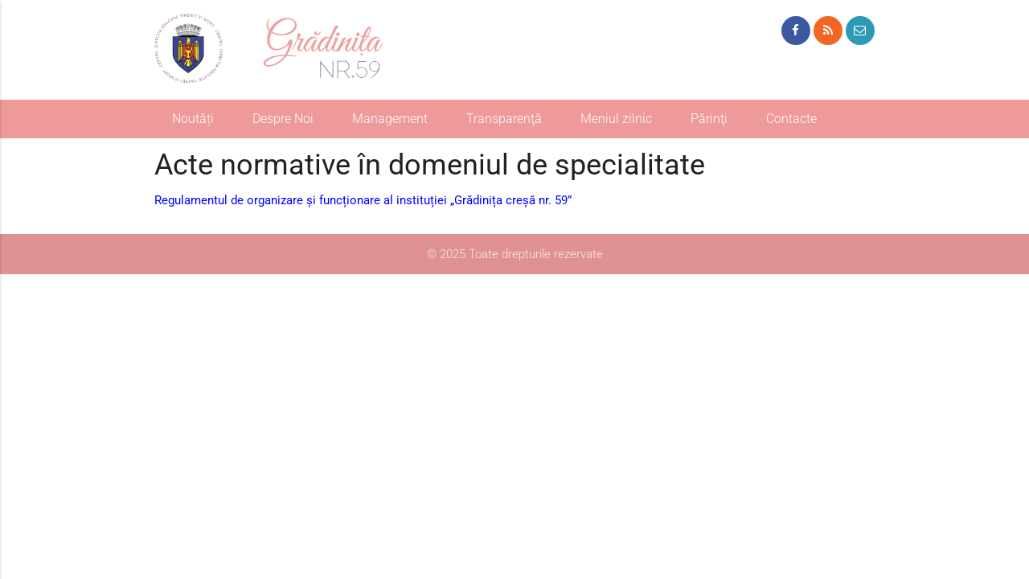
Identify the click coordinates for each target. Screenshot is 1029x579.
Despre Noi (283, 118)
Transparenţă (504, 118)
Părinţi (709, 118)
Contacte (791, 118)
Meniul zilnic (616, 118)
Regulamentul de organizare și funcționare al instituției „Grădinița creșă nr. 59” (363, 200)
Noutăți (193, 118)
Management (390, 118)
